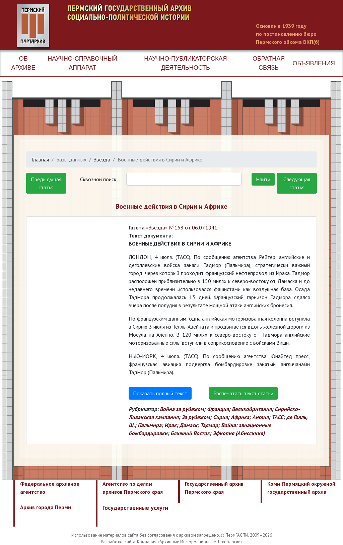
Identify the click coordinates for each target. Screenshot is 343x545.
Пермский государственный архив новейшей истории (142, 26)
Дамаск (188, 425)
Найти (263, 179)
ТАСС (277, 417)
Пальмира (149, 425)
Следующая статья (296, 183)
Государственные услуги (135, 508)
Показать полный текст (160, 393)
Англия (260, 417)
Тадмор (209, 425)
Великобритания (252, 409)
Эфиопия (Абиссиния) (239, 433)
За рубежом (196, 417)
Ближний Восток (190, 433)
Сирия (220, 417)
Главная (40, 159)
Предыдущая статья (46, 183)
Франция (218, 409)
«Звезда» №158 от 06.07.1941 (181, 227)
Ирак (170, 425)
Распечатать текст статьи (243, 393)
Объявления (314, 63)
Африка (240, 417)
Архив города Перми (45, 507)
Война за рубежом (182, 409)
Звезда (102, 159)
